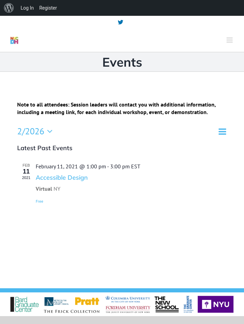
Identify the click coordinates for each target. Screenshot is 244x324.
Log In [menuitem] (27, 8)
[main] (122, 182)
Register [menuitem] (48, 8)
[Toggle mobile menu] (230, 40)
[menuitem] (9, 8)
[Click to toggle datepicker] (36, 131)
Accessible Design (62, 177)
